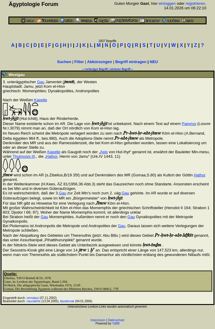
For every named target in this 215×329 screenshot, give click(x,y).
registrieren (195, 3)
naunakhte (34, 301)
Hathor (51, 156)
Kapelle (40, 100)
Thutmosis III (24, 156)
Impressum (97, 320)
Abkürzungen (99, 61)
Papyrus (189, 123)
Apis (104, 152)
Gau (40, 82)
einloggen (167, 3)
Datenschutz (116, 320)
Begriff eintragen (131, 61)
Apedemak (67, 301)
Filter (79, 61)
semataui (33, 298)
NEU (154, 61)
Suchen (64, 61)
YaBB (116, 323)
